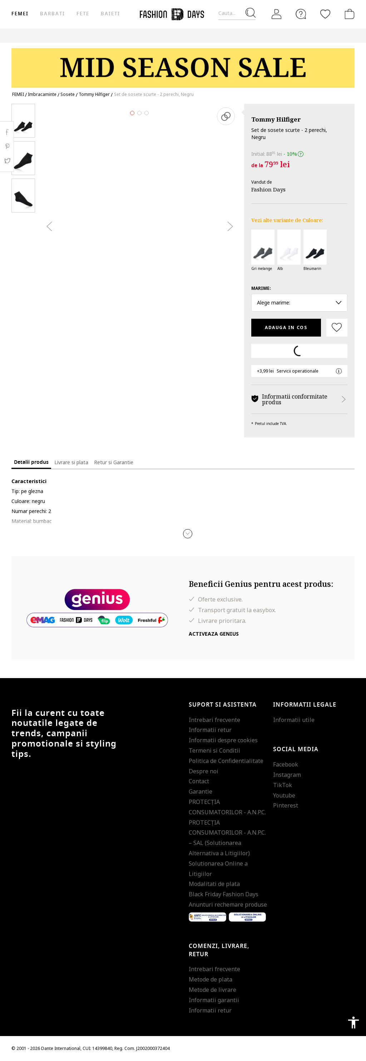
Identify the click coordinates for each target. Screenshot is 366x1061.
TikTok (282, 785)
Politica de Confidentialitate (226, 761)
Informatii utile (294, 720)
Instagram (287, 775)
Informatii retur (210, 730)
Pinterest (285, 805)
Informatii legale (304, 705)
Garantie (200, 791)
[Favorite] (325, 14)
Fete (82, 13)
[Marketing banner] (183, 64)
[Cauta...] (237, 13)
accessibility (353, 1022)
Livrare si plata (71, 462)
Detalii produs (31, 462)
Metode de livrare (212, 990)
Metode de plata (210, 979)
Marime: (261, 288)
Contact (199, 781)
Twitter (7, 160)
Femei (20, 13)
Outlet (308, 35)
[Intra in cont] (277, 14)
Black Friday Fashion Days (223, 894)
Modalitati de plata (214, 884)
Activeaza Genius (214, 633)
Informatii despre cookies (223, 740)
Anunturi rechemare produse (228, 904)
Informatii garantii (214, 1000)
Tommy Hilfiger (276, 119)
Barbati (52, 13)
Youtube (284, 795)
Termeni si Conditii (214, 750)
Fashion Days (268, 189)
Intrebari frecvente (214, 720)
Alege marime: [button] (299, 302)
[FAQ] (301, 14)
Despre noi (203, 771)
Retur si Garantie (113, 462)
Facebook (285, 764)
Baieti (110, 13)
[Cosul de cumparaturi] (348, 14)
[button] (187, 533)
